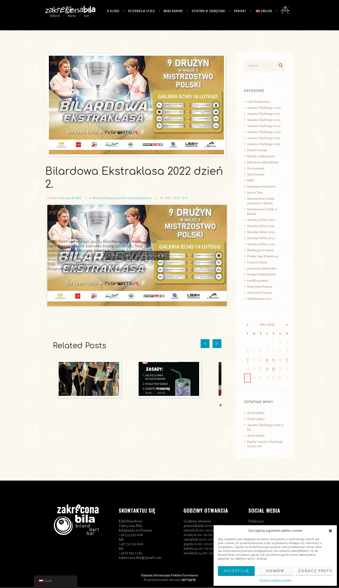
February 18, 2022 (72, 198)
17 (287, 360)
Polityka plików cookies (275, 580)
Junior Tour (255, 193)
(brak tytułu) (255, 413)
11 (247, 360)
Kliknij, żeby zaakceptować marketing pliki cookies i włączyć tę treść (137, 257)
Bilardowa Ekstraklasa (146, 198)
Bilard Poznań (257, 150)
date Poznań (255, 175)
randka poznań (257, 281)
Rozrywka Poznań (259, 287)
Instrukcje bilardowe (261, 187)
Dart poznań (255, 169)
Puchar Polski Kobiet (261, 275)
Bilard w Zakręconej (112, 198)
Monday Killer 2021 (261, 226)
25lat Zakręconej (258, 102)
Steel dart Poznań (259, 293)
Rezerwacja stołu (141, 10)
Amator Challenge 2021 (263, 114)
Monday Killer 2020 (261, 220)
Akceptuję (236, 571)
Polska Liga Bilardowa (262, 256)
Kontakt (240, 10)
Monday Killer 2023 (261, 238)
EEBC (251, 181)
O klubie (113, 10)
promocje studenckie (261, 269)
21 (267, 369)
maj (267, 325)
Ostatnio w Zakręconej (208, 10)
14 (267, 360)
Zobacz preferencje (315, 571)
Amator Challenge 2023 (263, 126)
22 (273, 369)
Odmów (275, 571)
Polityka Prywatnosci (187, 575)
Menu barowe (173, 10)
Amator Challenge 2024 (264, 132)
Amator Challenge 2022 (264, 120)
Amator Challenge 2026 (264, 144)
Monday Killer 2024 (261, 244)
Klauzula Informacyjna (153, 575)
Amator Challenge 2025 (263, 138)
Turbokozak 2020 (259, 299)
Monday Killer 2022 (261, 232)
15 (273, 360)
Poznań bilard (257, 263)
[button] (330, 531)
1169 (180, 198)
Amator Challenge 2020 (264, 108)
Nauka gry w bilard (260, 250)
